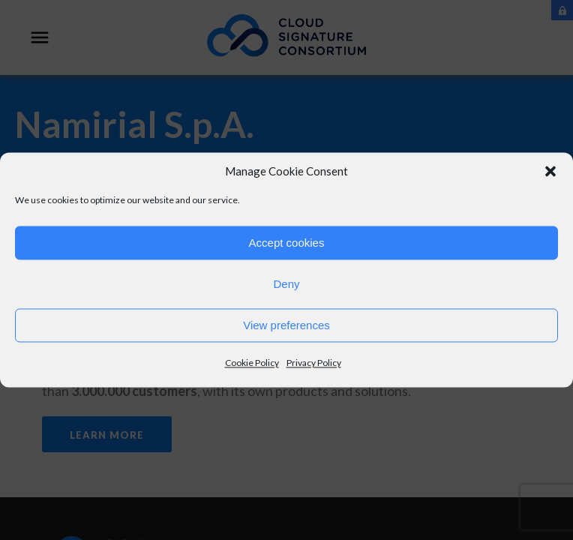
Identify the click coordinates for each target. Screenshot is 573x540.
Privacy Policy (313, 362)
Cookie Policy (252, 362)
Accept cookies (287, 242)
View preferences (286, 325)
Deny (286, 284)
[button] (550, 171)
